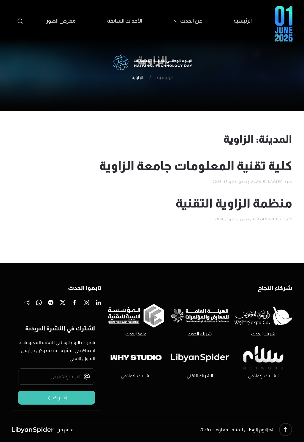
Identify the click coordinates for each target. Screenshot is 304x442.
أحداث (65, 209)
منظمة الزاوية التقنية (233, 203)
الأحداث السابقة (124, 21)
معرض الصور (61, 21)
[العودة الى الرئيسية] (152, 62)
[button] (20, 21)
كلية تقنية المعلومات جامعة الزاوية (195, 166)
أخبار (67, 220)
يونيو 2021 (61, 162)
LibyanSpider (268, 219)
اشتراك (56, 398)
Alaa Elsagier (267, 181)
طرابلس (63, 231)
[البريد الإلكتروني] (56, 376)
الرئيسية (243, 21)
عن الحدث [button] (188, 21)
